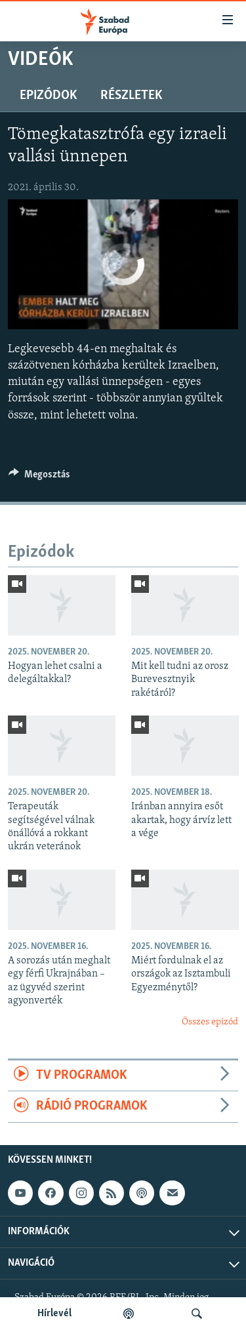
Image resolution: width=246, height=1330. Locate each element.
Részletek (131, 95)
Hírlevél (54, 1313)
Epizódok (48, 95)
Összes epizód (210, 1022)
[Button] (39, 477)
